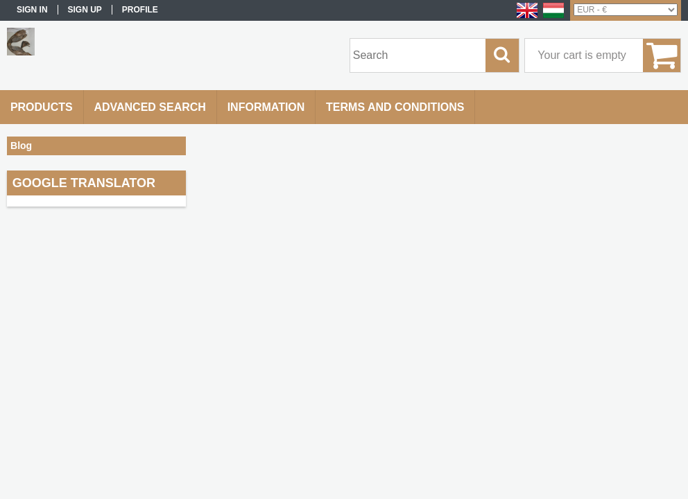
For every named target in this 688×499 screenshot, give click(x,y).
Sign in (32, 10)
